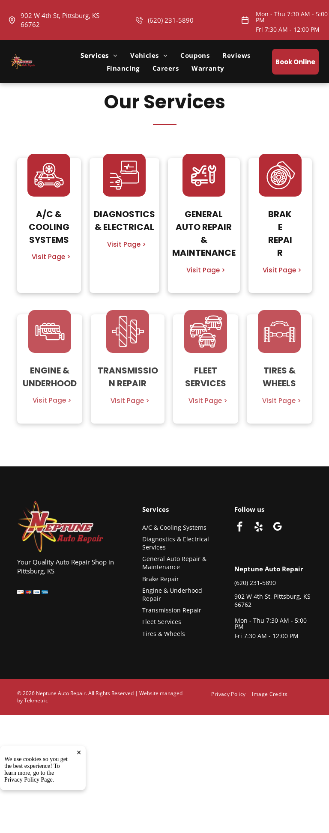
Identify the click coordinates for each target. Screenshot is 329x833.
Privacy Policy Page (28, 779)
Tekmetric (36, 700)
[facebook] (239, 527)
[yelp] (258, 527)
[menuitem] (99, 55)
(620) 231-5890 (171, 20)
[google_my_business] (277, 527)
